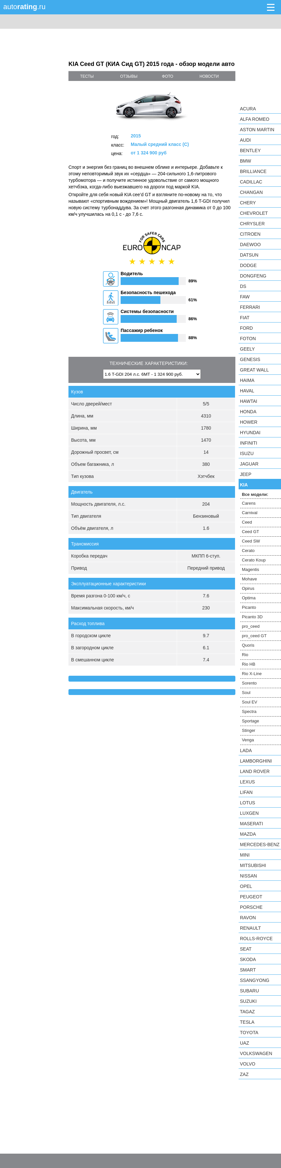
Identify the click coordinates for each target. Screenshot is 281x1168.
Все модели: (255, 494)
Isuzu (247, 453)
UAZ (244, 1043)
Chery (248, 202)
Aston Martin (257, 129)
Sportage (250, 720)
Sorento (249, 683)
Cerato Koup (254, 560)
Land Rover (255, 771)
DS (243, 286)
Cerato (248, 550)
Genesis (250, 359)
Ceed (247, 522)
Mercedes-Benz (259, 844)
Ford (246, 328)
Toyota (249, 1032)
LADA (246, 750)
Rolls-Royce (256, 938)
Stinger (248, 730)
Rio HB (248, 664)
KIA (244, 484)
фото (167, 76)
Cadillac (251, 181)
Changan (251, 192)
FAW (245, 296)
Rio (245, 654)
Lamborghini (256, 761)
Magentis (250, 569)
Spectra (249, 711)
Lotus (247, 802)
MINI (245, 855)
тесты (87, 76)
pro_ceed (250, 626)
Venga (248, 739)
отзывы (129, 76)
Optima (249, 597)
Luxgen (249, 813)
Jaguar (249, 463)
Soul (246, 692)
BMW (245, 161)
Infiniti (248, 443)
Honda (248, 411)
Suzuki (248, 1001)
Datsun (249, 255)
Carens (249, 503)
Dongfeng (253, 275)
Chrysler (252, 223)
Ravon (248, 917)
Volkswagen (256, 1053)
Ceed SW (251, 541)
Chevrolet (254, 213)
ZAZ (244, 1074)
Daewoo (250, 244)
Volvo (247, 1063)
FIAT (244, 317)
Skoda (248, 959)
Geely (247, 349)
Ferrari (250, 307)
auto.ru (24, 7)
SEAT (246, 949)
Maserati (251, 823)
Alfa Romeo (254, 119)
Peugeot (251, 896)
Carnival (250, 512)
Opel (246, 886)
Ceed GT (250, 531)
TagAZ (247, 1011)
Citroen (250, 234)
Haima (247, 380)
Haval (247, 390)
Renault (250, 928)
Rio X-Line (252, 673)
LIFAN (246, 792)
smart (248, 969)
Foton (248, 338)
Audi (245, 140)
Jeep (245, 474)
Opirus (248, 588)
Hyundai (250, 432)
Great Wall (254, 369)
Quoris (248, 645)
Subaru (249, 990)
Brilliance (253, 171)
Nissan (248, 875)
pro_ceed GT (254, 635)
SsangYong (254, 980)
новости (209, 76)
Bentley (250, 150)
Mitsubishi (253, 865)
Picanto (249, 607)
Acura (248, 108)
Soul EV (249, 702)
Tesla (247, 1022)
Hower (249, 422)
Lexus (247, 781)
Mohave (249, 578)
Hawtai (248, 401)
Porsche (251, 907)
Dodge (248, 265)
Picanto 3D (252, 616)
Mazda (248, 834)
